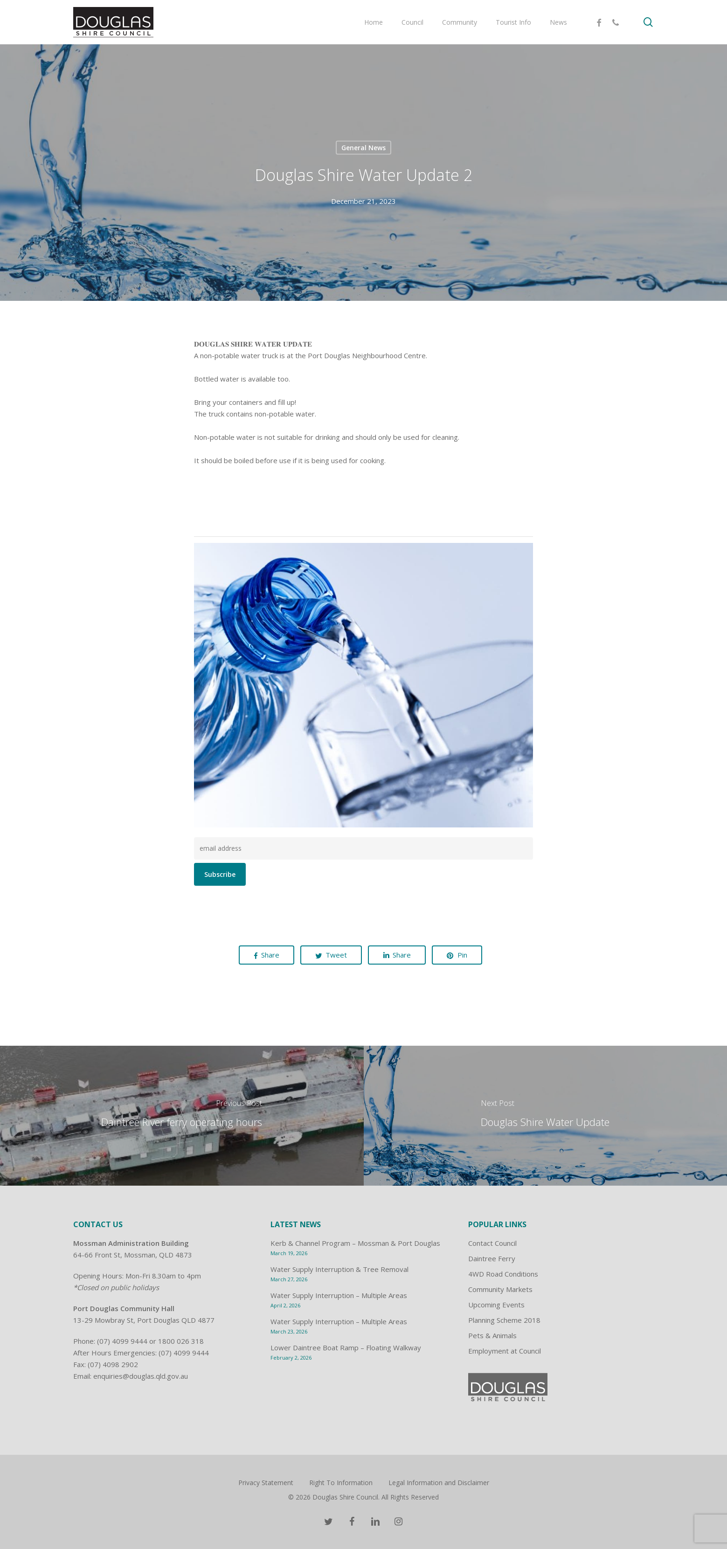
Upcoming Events (496, 1304)
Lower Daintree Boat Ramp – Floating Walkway (345, 1347)
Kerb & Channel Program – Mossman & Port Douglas (355, 1243)
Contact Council (492, 1243)
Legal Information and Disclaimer (438, 1482)
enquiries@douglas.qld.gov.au (140, 1376)
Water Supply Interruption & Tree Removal (339, 1269)
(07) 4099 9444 (122, 1341)
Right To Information (341, 1482)
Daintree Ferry (491, 1258)
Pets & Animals (492, 1335)
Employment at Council (504, 1350)
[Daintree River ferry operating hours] (182, 1116)
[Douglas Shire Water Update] (545, 1116)
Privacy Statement (265, 1482)
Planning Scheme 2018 (504, 1320)
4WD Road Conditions (503, 1273)
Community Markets (500, 1289)
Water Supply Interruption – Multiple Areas (338, 1295)
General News (363, 147)
